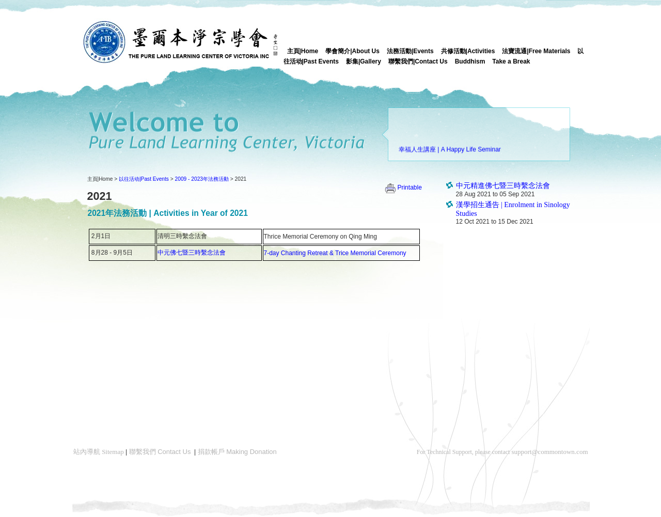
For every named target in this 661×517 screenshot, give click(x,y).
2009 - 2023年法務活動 (202, 179)
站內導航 (98, 452)
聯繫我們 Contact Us (160, 452)
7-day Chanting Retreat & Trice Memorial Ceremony (335, 253)
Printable (403, 187)
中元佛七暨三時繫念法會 (192, 252)
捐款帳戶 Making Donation (237, 452)
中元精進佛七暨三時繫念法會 (503, 186)
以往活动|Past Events (144, 179)
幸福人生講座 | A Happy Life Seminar (450, 150)
